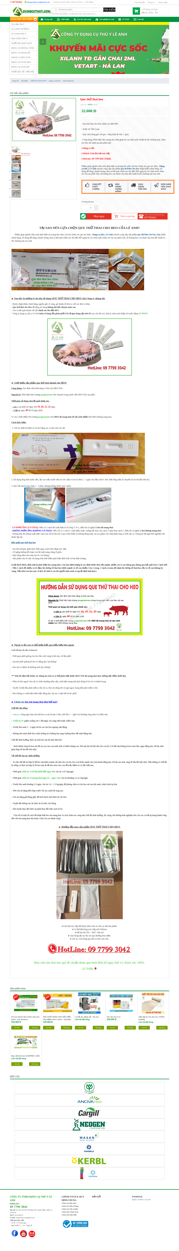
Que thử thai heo (25, 153)
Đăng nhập (163, 2)
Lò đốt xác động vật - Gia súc (87, 1017)
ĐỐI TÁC (15, 1076)
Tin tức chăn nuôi (82, 19)
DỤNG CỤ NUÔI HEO (21, 62)
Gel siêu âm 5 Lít (113, 1017)
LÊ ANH (123, 19)
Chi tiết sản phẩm (19, 93)
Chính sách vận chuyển (70, 1209)
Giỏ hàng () (139, 2)
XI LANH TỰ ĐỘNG (20, 29)
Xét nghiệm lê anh (105, 19)
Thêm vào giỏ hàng (127, 216)
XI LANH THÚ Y (18, 34)
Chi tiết (16, 1028)
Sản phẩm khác (18, 988)
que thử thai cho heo (130, 169)
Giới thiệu (63, 19)
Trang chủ (46, 19)
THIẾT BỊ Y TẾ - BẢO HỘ (22, 72)
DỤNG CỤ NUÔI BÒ (20, 67)
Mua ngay (99, 216)
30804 (90, 105)
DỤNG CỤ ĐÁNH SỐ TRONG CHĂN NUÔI (21, 55)
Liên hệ (139, 19)
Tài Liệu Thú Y (18, 24)
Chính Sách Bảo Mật (69, 1215)
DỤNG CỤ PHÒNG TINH (22, 48)
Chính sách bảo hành (69, 1203)
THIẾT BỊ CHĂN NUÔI (21, 43)
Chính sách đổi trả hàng (70, 1206)
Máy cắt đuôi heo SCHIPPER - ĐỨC (25, 1056)
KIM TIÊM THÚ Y (19, 38)
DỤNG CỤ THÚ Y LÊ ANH (141, 1200)
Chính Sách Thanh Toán (70, 1212)
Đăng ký (151, 2)
